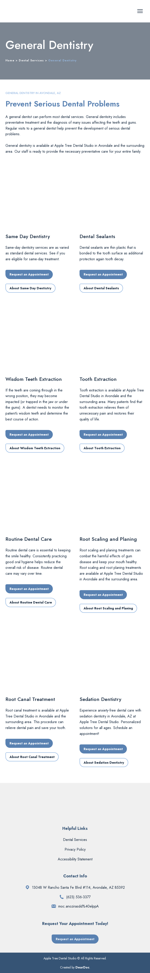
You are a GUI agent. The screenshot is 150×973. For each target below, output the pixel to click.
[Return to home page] (35, 11)
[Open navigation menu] (140, 11)
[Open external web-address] (27, 887)
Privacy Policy (75, 849)
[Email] (53, 906)
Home (10, 60)
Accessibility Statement (75, 859)
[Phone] (61, 897)
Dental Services (31, 60)
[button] (29, 274)
